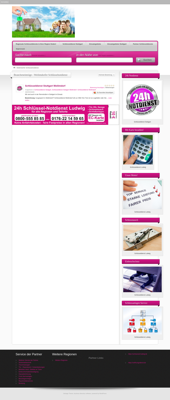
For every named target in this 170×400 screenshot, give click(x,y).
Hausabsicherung (25, 374)
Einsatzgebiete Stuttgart (117, 44)
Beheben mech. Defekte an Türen (30, 369)
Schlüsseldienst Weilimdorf (87, 90)
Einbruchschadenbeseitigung (28, 372)
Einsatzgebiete (95, 44)
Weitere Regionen (61, 360)
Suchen (147, 60)
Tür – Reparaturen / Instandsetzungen (32, 367)
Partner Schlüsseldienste (143, 44)
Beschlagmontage (25, 379)
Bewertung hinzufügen (97, 87)
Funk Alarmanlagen (25, 376)
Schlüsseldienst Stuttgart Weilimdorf (45, 86)
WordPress (102, 393)
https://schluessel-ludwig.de (137, 354)
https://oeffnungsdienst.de (137, 363)
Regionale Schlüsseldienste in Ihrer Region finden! (36, 44)
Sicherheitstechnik (25, 362)
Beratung (22, 383)
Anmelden (5, 2)
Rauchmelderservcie (26, 381)
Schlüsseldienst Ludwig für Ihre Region (43, 22)
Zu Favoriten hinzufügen (103, 93)
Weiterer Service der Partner (28, 360)
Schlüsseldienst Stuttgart (73, 44)
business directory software (82, 393)
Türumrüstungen (24, 365)
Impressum (20, 49)
